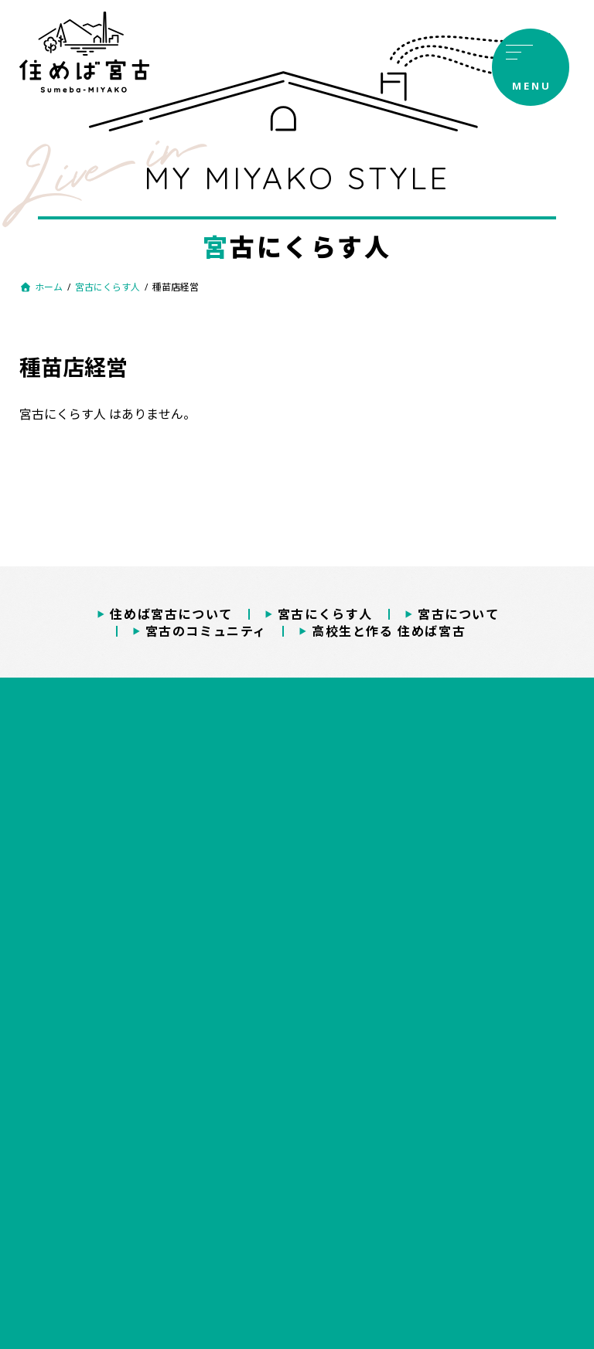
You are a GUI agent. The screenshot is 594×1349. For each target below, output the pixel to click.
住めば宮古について (171, 614)
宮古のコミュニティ (206, 631)
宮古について (459, 614)
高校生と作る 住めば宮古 (389, 631)
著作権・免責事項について (297, 1157)
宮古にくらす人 (325, 614)
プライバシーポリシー (297, 1127)
